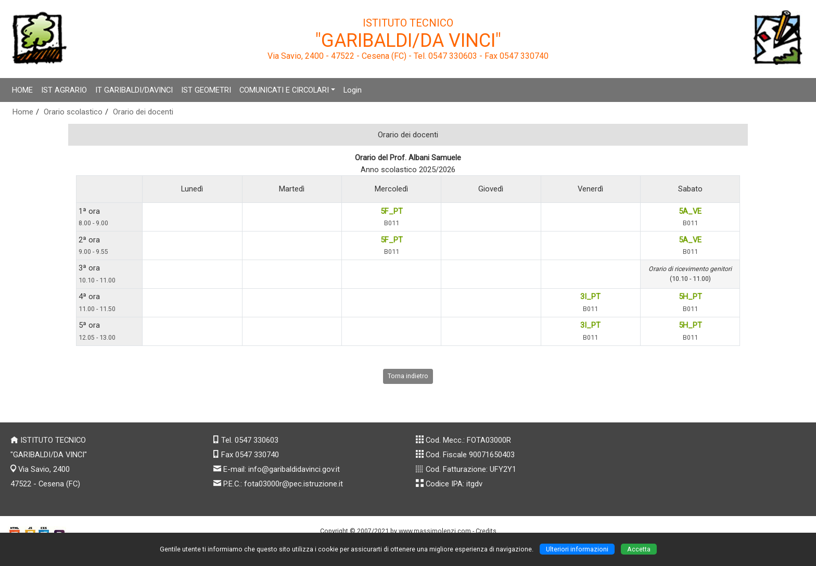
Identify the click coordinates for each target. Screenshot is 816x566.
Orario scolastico (73, 112)
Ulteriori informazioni (577, 549)
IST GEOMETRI (206, 90)
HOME (22, 90)
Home (22, 112)
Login (352, 90)
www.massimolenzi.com (435, 531)
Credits (486, 531)
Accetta (639, 549)
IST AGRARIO (64, 90)
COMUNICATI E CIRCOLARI (284, 90)
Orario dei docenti (143, 112)
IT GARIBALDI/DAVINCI (134, 90)
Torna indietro (408, 376)
